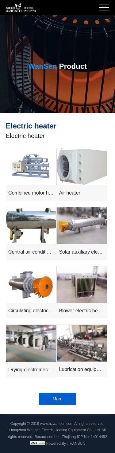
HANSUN (77, 443)
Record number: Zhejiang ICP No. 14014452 (70, 437)
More (58, 398)
